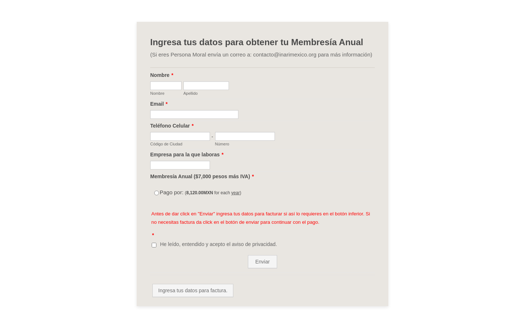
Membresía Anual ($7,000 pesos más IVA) (202, 176)
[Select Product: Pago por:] (156, 193)
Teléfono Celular (172, 126)
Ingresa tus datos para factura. (193, 290)
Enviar (262, 262)
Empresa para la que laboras (186, 154)
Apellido (190, 93)
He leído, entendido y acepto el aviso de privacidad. (218, 244)
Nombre (161, 75)
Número (222, 144)
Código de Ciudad (166, 144)
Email (159, 104)
